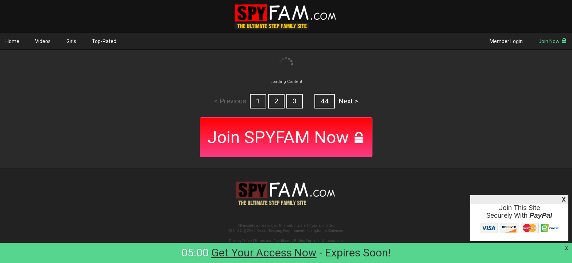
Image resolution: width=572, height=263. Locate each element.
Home (12, 41)
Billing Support (306, 241)
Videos (43, 41)
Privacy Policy (240, 241)
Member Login (506, 41)
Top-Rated (104, 41)
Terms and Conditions (273, 241)
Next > (348, 101)
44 (325, 101)
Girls (71, 41)
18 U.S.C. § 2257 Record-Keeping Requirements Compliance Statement (286, 231)
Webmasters (332, 241)
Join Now (552, 41)
